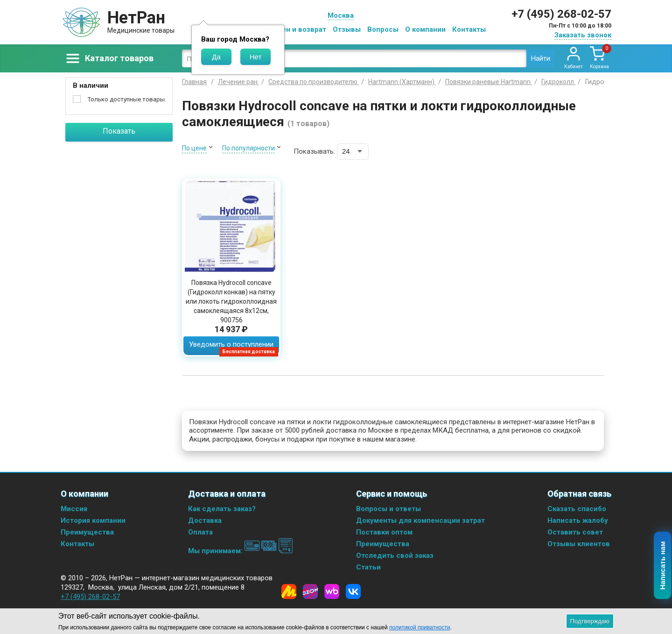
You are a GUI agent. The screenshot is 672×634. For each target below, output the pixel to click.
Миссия (74, 509)
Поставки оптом (384, 532)
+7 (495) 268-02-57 (561, 14)
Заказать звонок (582, 35)
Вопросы (383, 29)
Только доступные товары (126, 99)
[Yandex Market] (288, 591)
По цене (194, 148)
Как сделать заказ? (222, 509)
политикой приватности (419, 627)
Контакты (469, 29)
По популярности (248, 148)
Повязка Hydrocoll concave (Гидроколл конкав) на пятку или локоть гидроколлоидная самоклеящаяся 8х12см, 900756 (231, 301)
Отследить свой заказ (395, 555)
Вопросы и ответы (388, 509)
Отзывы (347, 29)
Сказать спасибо (576, 509)
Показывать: (314, 151)
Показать (119, 131)
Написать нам (663, 565)
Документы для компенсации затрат (420, 520)
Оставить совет (575, 532)
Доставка (205, 520)
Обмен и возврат (296, 29)
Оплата (200, 532)
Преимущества (87, 532)
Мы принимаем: (240, 551)
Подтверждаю (589, 621)
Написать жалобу (577, 520)
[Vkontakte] (353, 591)
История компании (93, 520)
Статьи (368, 567)
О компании (425, 29)
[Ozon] (310, 591)
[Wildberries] (331, 591)
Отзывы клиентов (578, 544)
